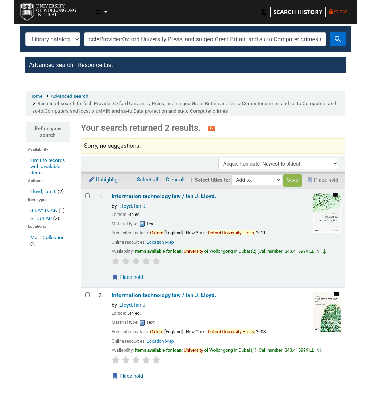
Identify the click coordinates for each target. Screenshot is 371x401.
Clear (338, 11)
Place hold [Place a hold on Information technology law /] (127, 277)
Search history (298, 12)
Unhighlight (105, 180)
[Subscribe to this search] (211, 128)
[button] (101, 12)
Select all (147, 180)
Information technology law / (164, 196)
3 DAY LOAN (44, 210)
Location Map (160, 242)
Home (36, 96)
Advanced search (51, 65)
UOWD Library (38, 10)
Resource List (95, 65)
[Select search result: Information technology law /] (87, 195)
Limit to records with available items (47, 166)
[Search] (338, 39)
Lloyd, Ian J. (43, 191)
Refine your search (47, 132)
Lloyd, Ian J (132, 206)
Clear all (175, 180)
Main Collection (47, 237)
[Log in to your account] (263, 12)
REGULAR (41, 218)
